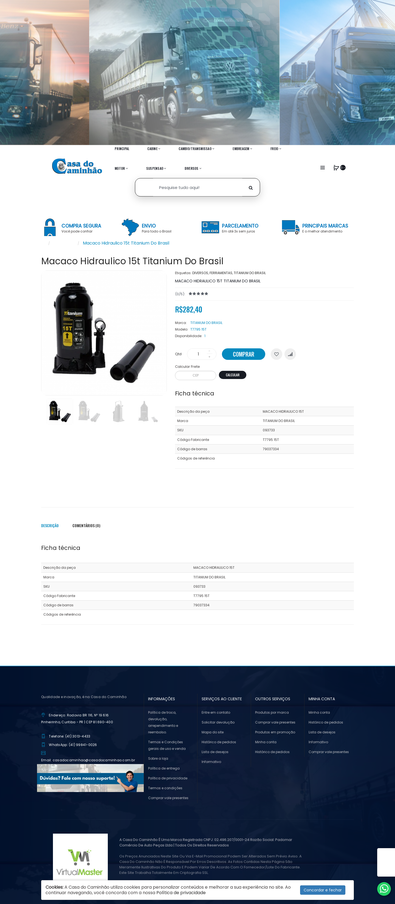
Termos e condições (165, 788)
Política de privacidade (167, 778)
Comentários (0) (86, 525)
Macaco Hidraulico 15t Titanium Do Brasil (126, 243)
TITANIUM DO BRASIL (250, 273)
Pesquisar (63, 243)
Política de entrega (164, 768)
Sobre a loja (158, 758)
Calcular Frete (187, 366)
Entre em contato (216, 712)
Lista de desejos (215, 752)
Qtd (178, 354)
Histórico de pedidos (219, 742)
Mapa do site (213, 732)
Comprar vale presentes (168, 798)
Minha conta (265, 742)
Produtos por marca (272, 712)
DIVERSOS (200, 273)
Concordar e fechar (323, 890)
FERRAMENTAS (221, 273)
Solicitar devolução (218, 722)
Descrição (50, 525)
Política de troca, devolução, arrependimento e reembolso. (163, 722)
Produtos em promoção (275, 732)
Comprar (243, 354)
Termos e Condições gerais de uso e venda (167, 745)
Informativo (211, 761)
